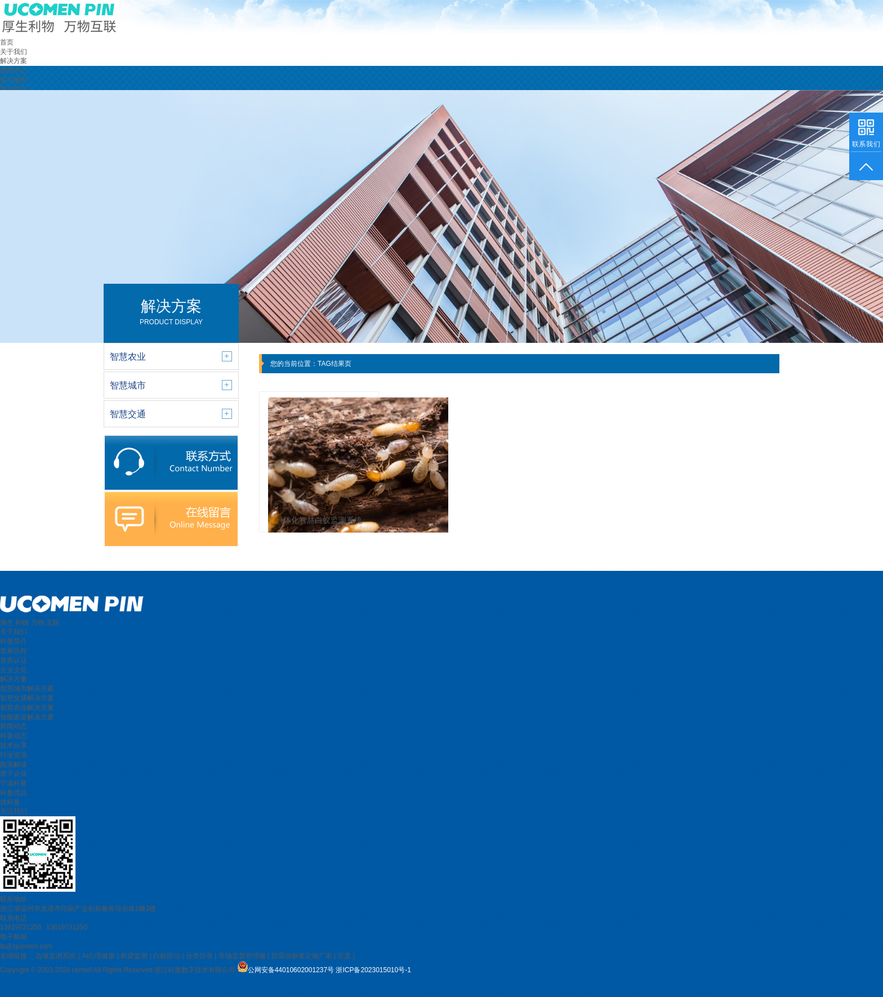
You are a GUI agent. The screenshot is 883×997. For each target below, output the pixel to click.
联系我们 (13, 89)
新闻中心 (13, 70)
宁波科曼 (13, 783)
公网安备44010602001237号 (291, 970)
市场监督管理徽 (242, 956)
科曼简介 (13, 641)
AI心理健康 (98, 956)
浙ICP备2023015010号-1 (373, 970)
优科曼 (10, 802)
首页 (7, 42)
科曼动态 (13, 736)
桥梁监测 (134, 956)
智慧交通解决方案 (27, 698)
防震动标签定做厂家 (301, 956)
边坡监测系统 (55, 956)
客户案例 (13, 80)
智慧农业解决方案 (27, 708)
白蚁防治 (166, 956)
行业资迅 (13, 755)
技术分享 (13, 745)
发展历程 (13, 651)
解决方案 (13, 61)
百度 (344, 956)
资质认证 (13, 660)
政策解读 (13, 764)
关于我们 (13, 52)
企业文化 (13, 670)
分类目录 (199, 956)
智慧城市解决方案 (27, 688)
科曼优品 (13, 793)
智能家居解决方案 (27, 717)
